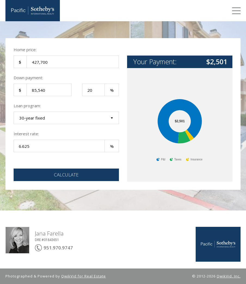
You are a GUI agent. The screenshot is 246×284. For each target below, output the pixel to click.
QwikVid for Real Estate (83, 276)
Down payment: (28, 77)
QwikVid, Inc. (229, 276)
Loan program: (27, 105)
